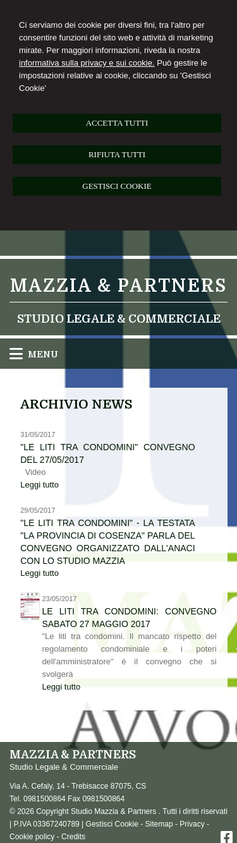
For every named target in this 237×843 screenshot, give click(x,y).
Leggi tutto (39, 484)
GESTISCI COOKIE (116, 186)
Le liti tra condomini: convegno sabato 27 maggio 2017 (129, 617)
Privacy (191, 824)
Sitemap (159, 824)
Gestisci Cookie (112, 824)
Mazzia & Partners (118, 286)
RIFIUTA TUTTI (116, 154)
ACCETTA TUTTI (117, 123)
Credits (73, 836)
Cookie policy (31, 836)
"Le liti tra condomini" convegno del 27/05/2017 (107, 453)
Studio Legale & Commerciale (119, 319)
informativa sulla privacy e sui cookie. (87, 63)
